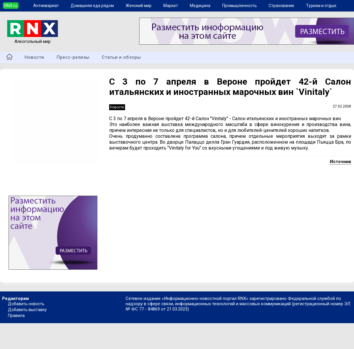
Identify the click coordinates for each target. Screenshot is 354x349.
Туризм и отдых (321, 5)
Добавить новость (26, 303)
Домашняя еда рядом (92, 5)
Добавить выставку (27, 309)
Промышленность (239, 5)
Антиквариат (46, 5)
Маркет (170, 5)
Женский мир (139, 5)
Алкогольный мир (32, 38)
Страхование (281, 5)
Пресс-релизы (72, 57)
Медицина (200, 5)
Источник (340, 161)
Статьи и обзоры (121, 57)
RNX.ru (10, 5)
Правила (16, 315)
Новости (34, 57)
